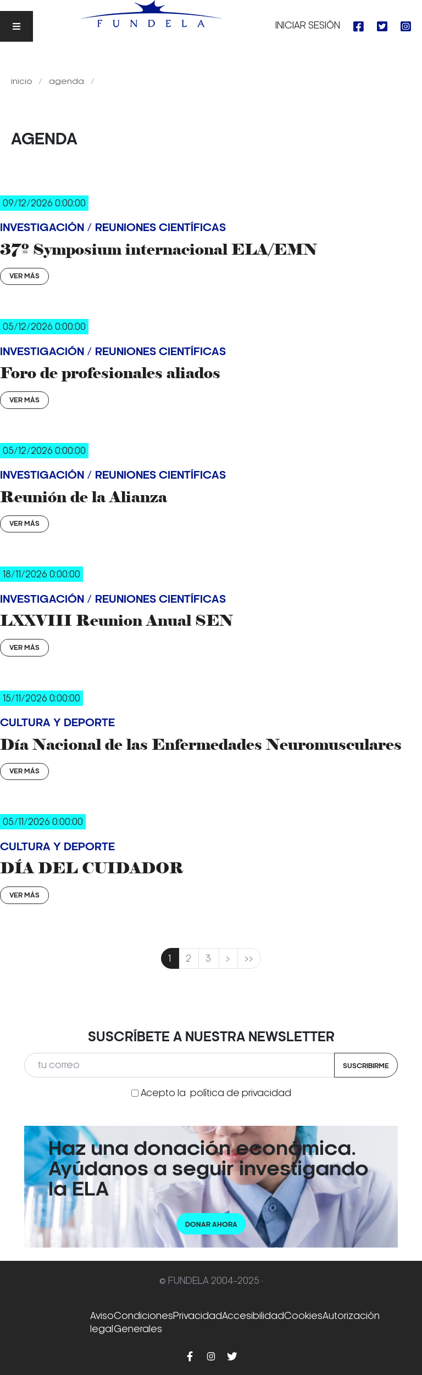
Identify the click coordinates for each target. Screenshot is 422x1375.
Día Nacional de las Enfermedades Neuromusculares (201, 744)
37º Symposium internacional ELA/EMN (158, 249)
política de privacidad (240, 1093)
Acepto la (216, 1092)
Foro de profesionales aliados (110, 372)
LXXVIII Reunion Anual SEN (116, 620)
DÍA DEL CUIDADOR (92, 867)
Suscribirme (366, 1066)
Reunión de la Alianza (83, 496)
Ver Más (24, 276)
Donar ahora (211, 1224)
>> (249, 958)
